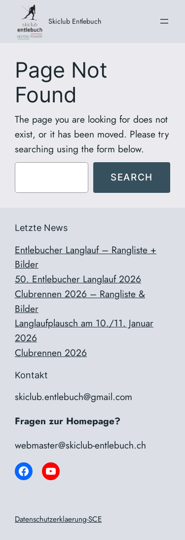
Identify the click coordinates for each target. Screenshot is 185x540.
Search (132, 177)
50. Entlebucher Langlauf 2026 (78, 279)
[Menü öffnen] (164, 21)
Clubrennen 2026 (51, 353)
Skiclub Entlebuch (75, 21)
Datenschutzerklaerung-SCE (58, 519)
